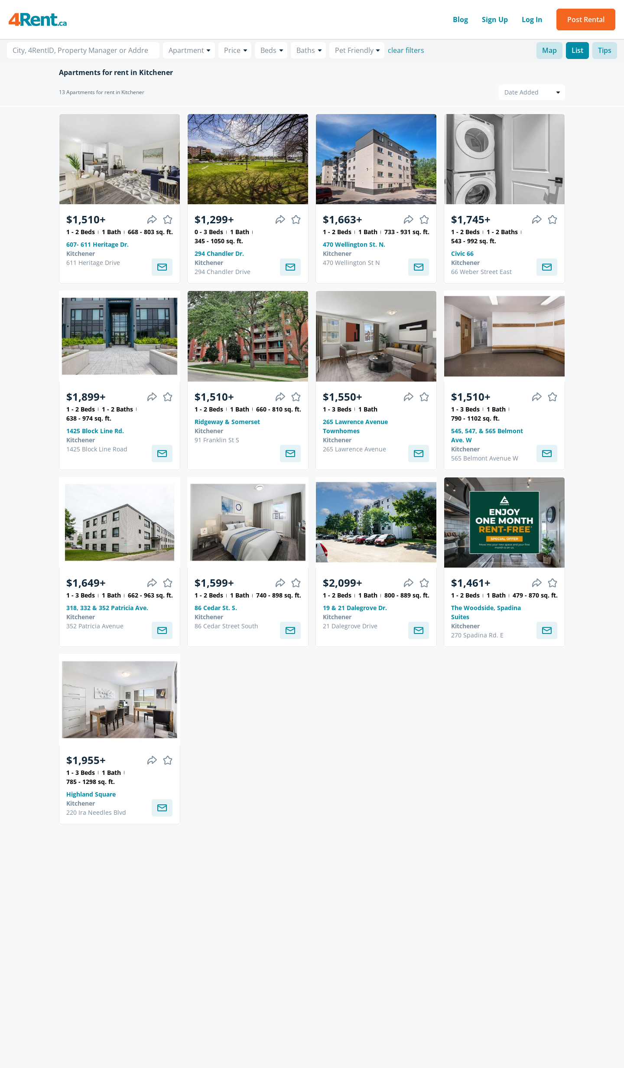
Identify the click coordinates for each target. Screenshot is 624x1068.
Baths (305, 50)
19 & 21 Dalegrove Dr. (355, 608)
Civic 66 (462, 253)
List (577, 50)
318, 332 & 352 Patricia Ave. (107, 608)
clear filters (406, 50)
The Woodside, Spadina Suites (486, 612)
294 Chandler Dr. (219, 253)
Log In (532, 19)
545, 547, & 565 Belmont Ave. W (487, 435)
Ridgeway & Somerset (227, 422)
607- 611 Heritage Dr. (97, 244)
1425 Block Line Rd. (95, 431)
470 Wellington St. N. (354, 244)
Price (232, 50)
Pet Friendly (354, 50)
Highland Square (91, 794)
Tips (604, 50)
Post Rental (585, 19)
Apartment (186, 50)
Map (549, 50)
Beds (268, 50)
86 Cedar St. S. (216, 608)
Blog (460, 19)
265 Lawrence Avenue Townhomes (355, 426)
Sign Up (495, 19)
